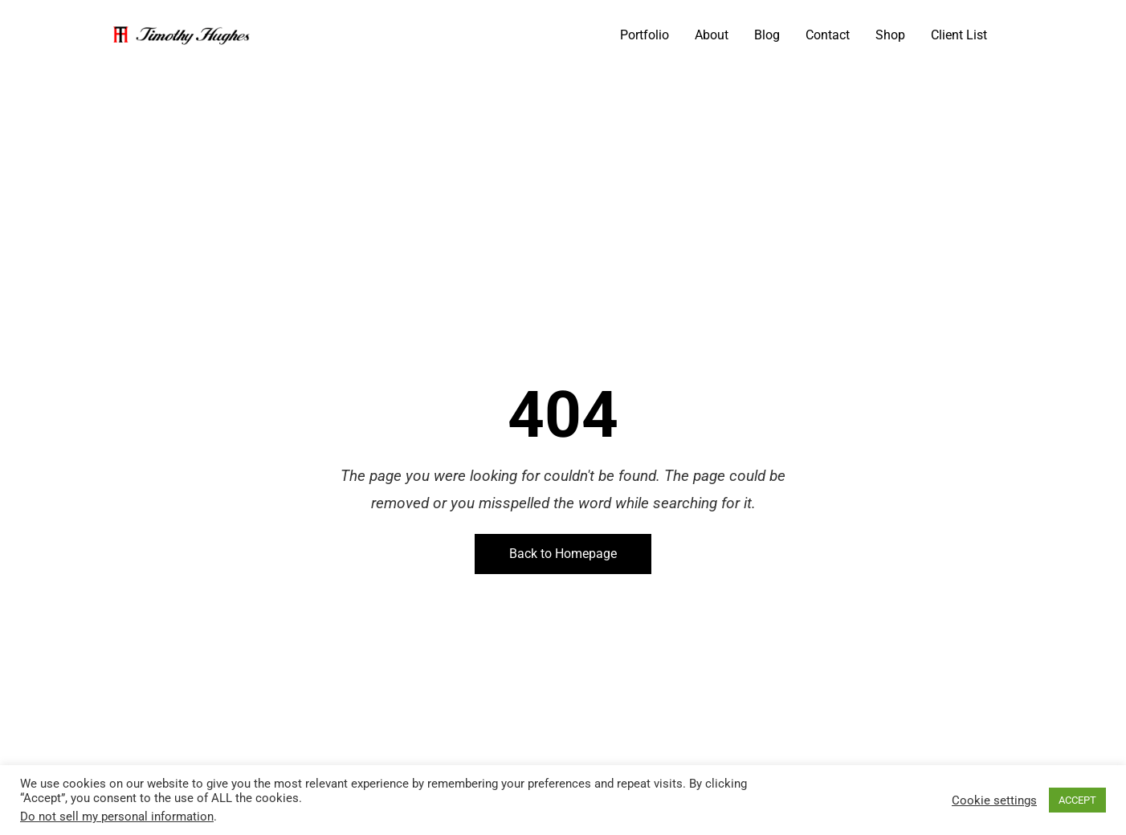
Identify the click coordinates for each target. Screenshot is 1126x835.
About (711, 35)
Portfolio (644, 35)
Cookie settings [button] (994, 800)
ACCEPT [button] (1077, 800)
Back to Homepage (563, 553)
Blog (767, 35)
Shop (890, 35)
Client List (959, 35)
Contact (828, 35)
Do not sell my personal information (117, 816)
